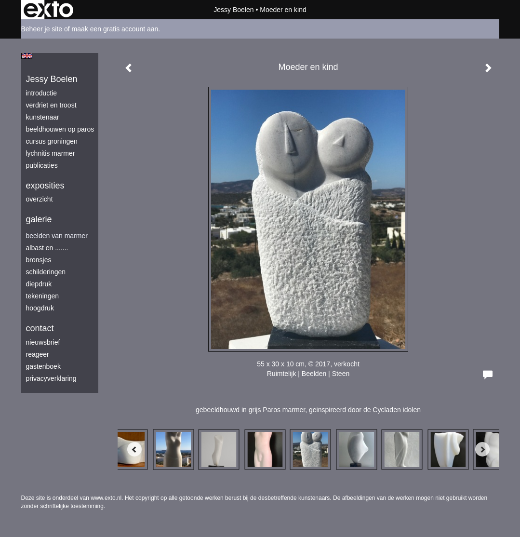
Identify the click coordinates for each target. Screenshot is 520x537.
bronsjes (39, 260)
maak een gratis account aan (115, 29)
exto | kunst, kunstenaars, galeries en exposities (48, 9)
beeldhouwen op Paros (60, 129)
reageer (37, 354)
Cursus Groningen (52, 141)
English (26, 56)
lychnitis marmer (50, 153)
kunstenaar (42, 117)
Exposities (45, 185)
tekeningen (42, 296)
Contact (40, 328)
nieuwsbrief (43, 342)
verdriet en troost (51, 105)
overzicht (39, 199)
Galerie (39, 219)
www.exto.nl (106, 498)
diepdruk (39, 284)
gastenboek (43, 366)
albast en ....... (47, 248)
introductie (41, 93)
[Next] (482, 449)
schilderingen (46, 272)
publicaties (42, 165)
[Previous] (134, 449)
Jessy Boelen (233, 9)
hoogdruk (40, 308)
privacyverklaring (51, 378)
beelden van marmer (57, 236)
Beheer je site (42, 29)
